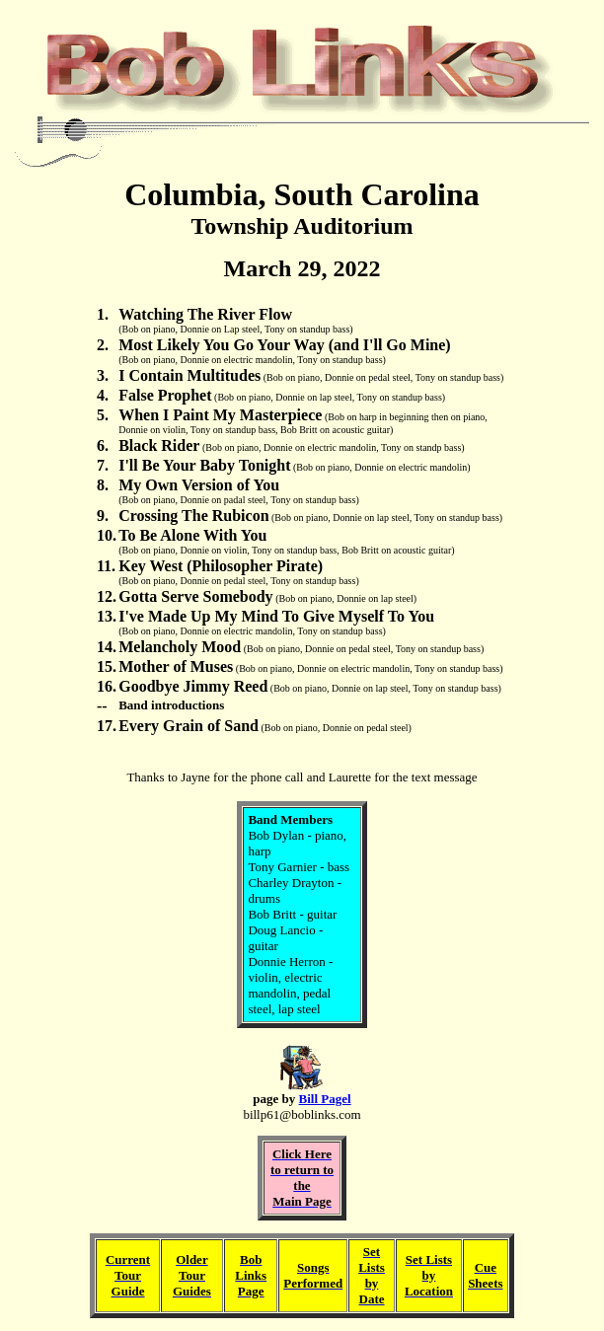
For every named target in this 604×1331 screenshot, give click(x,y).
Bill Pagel (325, 1098)
